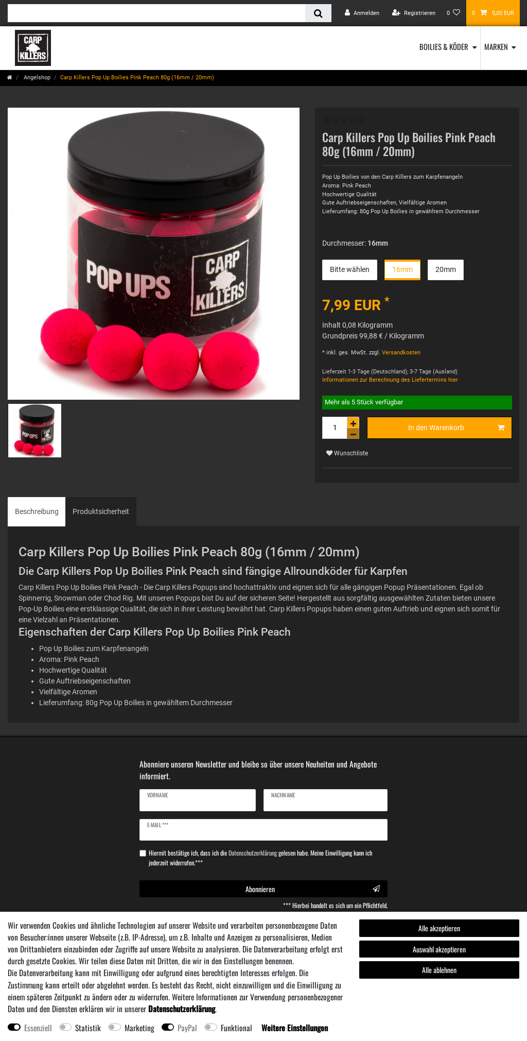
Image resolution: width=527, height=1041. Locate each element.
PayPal (187, 1027)
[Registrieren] (414, 13)
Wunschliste (347, 453)
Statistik (88, 1027)
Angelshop (36, 77)
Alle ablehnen (439, 969)
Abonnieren (312, 888)
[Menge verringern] (353, 433)
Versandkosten (400, 352)
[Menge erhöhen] (353, 422)
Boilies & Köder (443, 46)
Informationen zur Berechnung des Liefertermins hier (390, 380)
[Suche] (318, 13)
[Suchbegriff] (156, 13)
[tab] (37, 511)
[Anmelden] (362, 13)
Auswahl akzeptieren (439, 949)
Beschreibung (37, 511)
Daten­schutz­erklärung (181, 1008)
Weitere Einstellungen (294, 1027)
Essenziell (38, 1027)
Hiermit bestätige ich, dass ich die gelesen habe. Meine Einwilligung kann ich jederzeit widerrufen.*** (260, 857)
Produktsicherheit (101, 511)
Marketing (139, 1027)
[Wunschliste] (453, 13)
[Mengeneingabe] (334, 428)
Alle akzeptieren (439, 928)
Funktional (236, 1027)
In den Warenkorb (456, 428)
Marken (496, 46)
